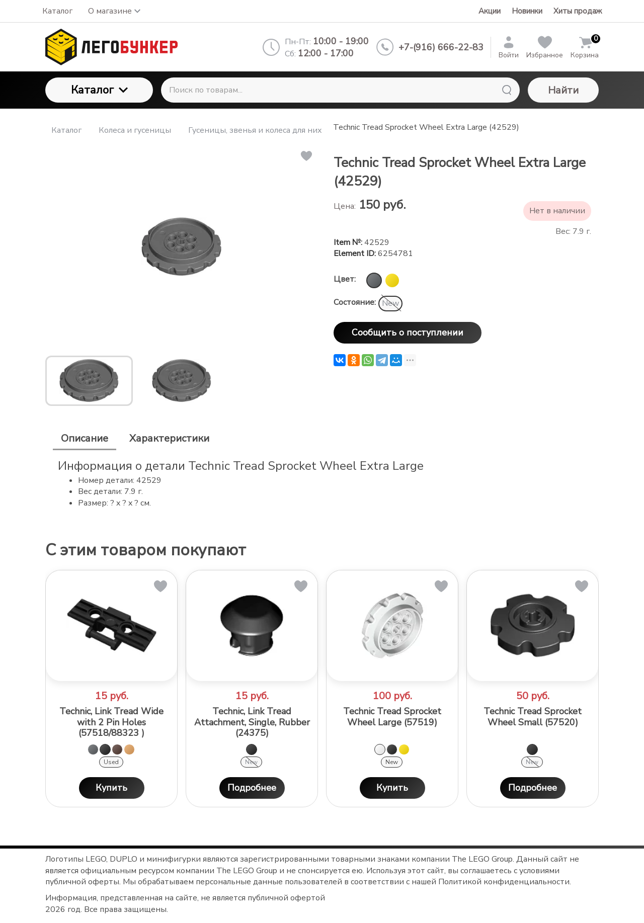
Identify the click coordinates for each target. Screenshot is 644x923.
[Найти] (507, 90)
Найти (563, 90)
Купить (111, 788)
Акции (489, 11)
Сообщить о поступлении (407, 332)
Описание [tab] (84, 438)
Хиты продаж (577, 11)
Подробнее (251, 788)
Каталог (99, 90)
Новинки (527, 11)
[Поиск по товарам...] (340, 90)
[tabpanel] (322, 483)
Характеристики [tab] (169, 438)
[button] (305, 156)
